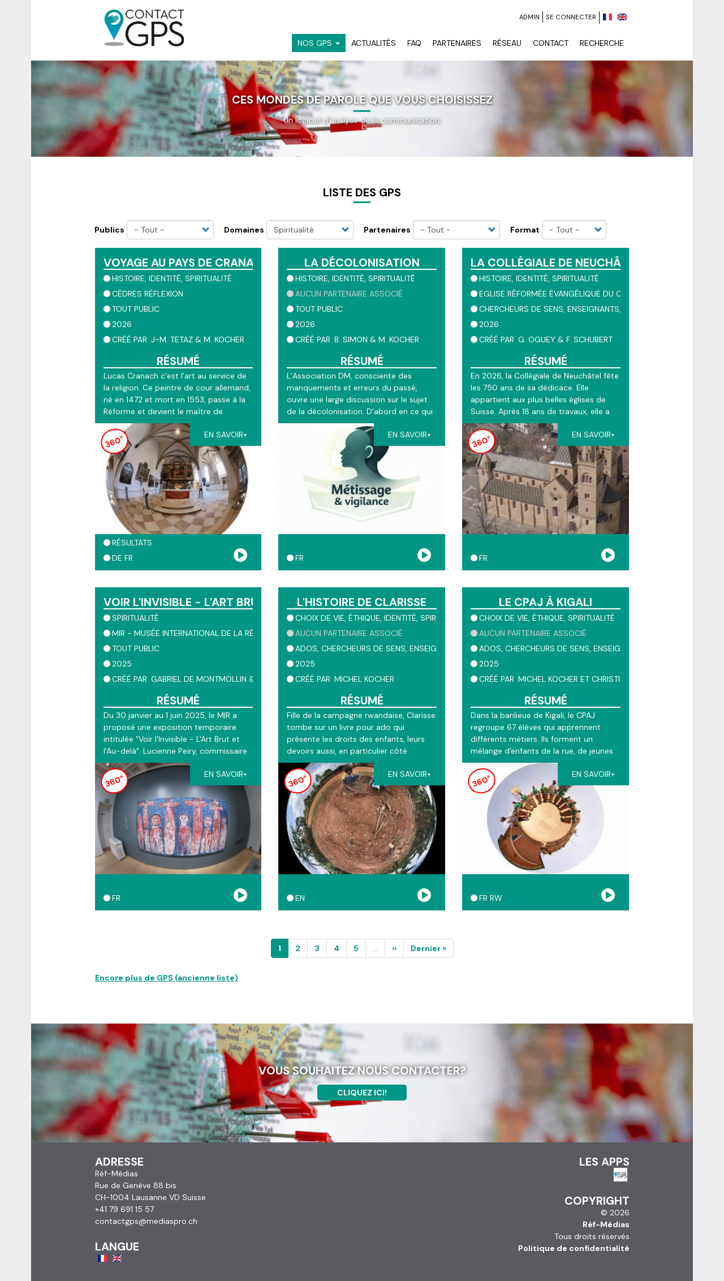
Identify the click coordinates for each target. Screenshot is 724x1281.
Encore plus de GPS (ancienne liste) (166, 978)
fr (128, 558)
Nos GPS (319, 43)
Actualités (373, 43)
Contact (550, 43)
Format (525, 230)
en (300, 898)
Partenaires (457, 43)
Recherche (602, 43)
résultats (132, 543)
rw (496, 898)
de (117, 558)
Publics (109, 230)
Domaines (244, 230)
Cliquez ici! (362, 1092)
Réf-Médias (606, 1224)
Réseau (507, 43)
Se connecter (571, 17)
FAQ (414, 43)
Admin (529, 17)
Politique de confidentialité (574, 1248)
